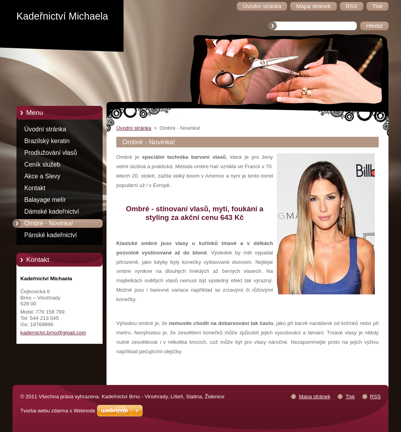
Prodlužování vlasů (50, 152)
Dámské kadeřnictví (51, 211)
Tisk (350, 396)
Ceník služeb (42, 164)
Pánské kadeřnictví (50, 235)
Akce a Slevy (42, 176)
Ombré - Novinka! (48, 223)
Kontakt (34, 188)
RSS (375, 396)
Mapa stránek (314, 396)
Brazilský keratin (47, 141)
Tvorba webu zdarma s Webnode (57, 411)
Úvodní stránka (45, 129)
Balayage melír (45, 199)
